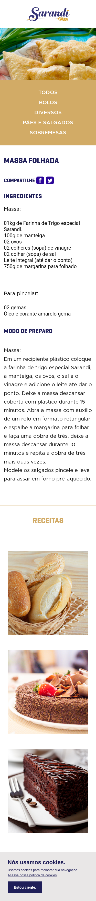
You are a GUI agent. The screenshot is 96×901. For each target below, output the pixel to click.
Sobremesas (48, 132)
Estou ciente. (25, 887)
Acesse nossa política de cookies (32, 875)
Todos (48, 92)
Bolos (48, 102)
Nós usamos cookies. (36, 862)
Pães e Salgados (48, 122)
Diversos (48, 112)
